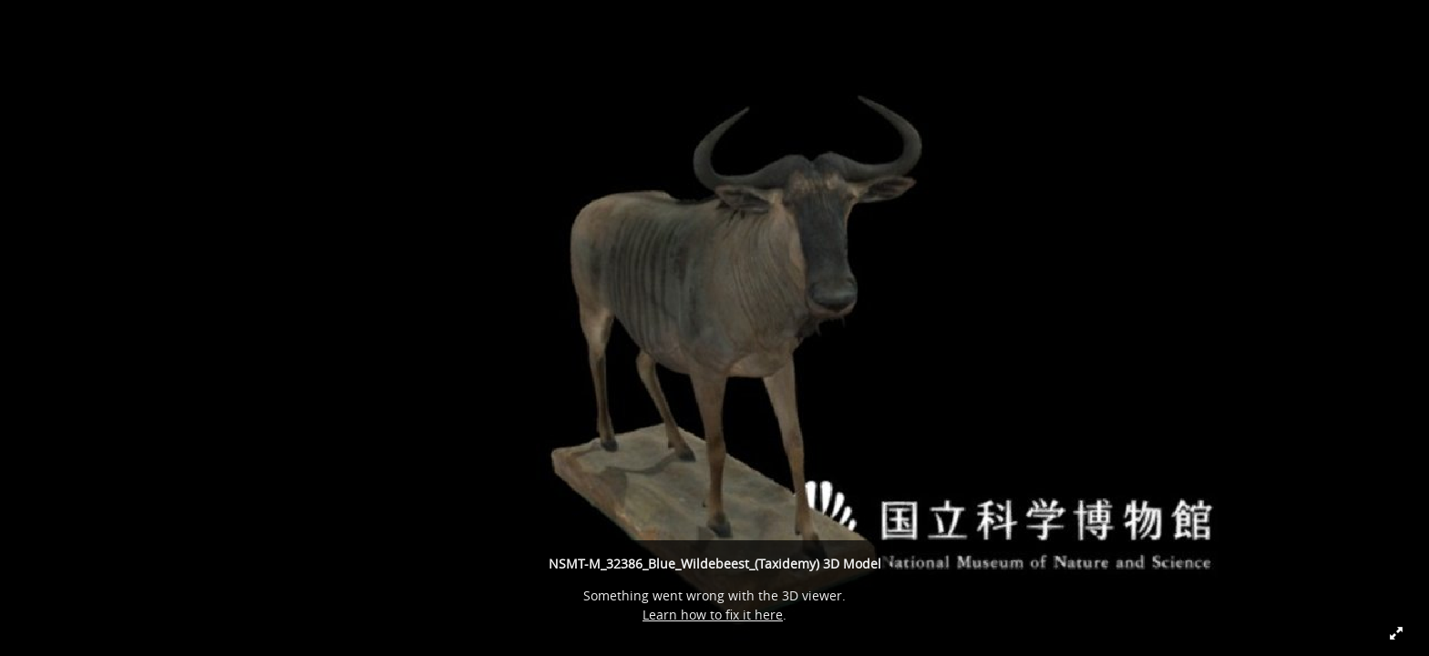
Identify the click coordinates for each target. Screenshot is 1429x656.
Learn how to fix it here (713, 614)
